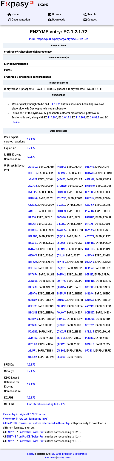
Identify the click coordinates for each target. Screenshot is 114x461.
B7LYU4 (89, 198)
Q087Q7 (32, 299)
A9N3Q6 (32, 280)
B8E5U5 (61, 293)
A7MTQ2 (32, 337)
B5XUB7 (32, 242)
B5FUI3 (32, 268)
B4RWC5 (90, 173)
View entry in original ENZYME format (25, 414)
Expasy (30, 453)
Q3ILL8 (61, 255)
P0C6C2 (89, 337)
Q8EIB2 (32, 306)
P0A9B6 (61, 217)
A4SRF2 (61, 166)
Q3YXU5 (61, 331)
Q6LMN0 (61, 249)
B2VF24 (89, 230)
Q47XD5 (61, 179)
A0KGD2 (33, 166)
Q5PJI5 (89, 274)
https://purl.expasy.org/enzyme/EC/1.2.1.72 (62, 38)
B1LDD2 (61, 223)
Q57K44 (89, 261)
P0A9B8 (61, 192)
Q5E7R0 (89, 166)
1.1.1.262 (80, 117)
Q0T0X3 (89, 325)
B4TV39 (32, 287)
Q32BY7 (61, 325)
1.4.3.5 (15, 121)
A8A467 (89, 204)
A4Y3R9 (89, 306)
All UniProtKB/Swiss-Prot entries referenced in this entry (36, 423)
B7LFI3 (32, 192)
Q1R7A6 (89, 223)
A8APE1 (32, 179)
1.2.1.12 (56, 104)
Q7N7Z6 (32, 249)
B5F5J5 (32, 261)
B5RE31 (89, 268)
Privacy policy (63, 457)
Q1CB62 (61, 350)
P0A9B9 (32, 331)
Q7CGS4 (89, 350)
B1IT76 (32, 217)
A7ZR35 (32, 185)
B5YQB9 (89, 192)
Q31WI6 (32, 325)
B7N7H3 (89, 217)
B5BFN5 (89, 280)
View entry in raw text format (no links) (25, 418)
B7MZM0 (61, 198)
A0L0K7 (61, 312)
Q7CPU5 (89, 287)
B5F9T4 (32, 173)
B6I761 (32, 223)
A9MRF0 (61, 261)
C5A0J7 (32, 204)
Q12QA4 (89, 293)
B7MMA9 (90, 185)
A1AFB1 (32, 211)
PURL (32, 38)
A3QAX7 (89, 299)
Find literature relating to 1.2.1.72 (46, 404)
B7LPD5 (32, 236)
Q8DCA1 (61, 344)
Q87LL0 (32, 344)
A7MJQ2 (89, 179)
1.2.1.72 (31, 139)
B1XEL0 (61, 204)
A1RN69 (61, 318)
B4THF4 (33, 274)
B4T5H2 (61, 274)
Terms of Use (50, 457)
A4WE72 (61, 230)
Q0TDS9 (61, 211)
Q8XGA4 (61, 287)
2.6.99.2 (94, 117)
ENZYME (43, 4)
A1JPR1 (32, 350)
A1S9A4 (32, 293)
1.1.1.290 (52, 117)
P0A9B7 (89, 211)
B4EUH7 (89, 249)
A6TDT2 (89, 236)
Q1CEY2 (32, 356)
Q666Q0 (61, 356)
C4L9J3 (89, 331)
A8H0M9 (61, 306)
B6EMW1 (61, 173)
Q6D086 (61, 242)
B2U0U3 (89, 318)
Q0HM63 (89, 312)
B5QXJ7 (61, 268)
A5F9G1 (61, 337)
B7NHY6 (33, 198)
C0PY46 (61, 280)
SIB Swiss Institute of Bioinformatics (69, 453)
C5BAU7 (32, 230)
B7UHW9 (62, 185)
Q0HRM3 (33, 318)
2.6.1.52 (66, 117)
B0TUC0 (61, 299)
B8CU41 (32, 312)
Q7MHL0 (89, 344)
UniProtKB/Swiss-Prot (31, 432)
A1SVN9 (89, 255)
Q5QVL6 (61, 236)
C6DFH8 (89, 242)
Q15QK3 (32, 255)
